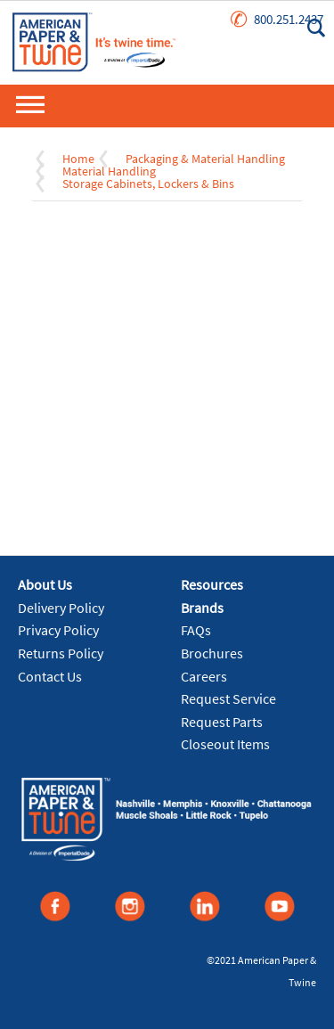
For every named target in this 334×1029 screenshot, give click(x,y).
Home (78, 159)
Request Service (228, 698)
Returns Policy (60, 653)
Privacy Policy (58, 630)
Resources (212, 584)
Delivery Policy (61, 608)
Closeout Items (225, 744)
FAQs (196, 630)
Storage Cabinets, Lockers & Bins (148, 184)
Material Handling (109, 171)
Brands (202, 608)
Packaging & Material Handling (205, 159)
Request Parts (222, 722)
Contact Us (50, 676)
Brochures (212, 653)
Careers (204, 676)
